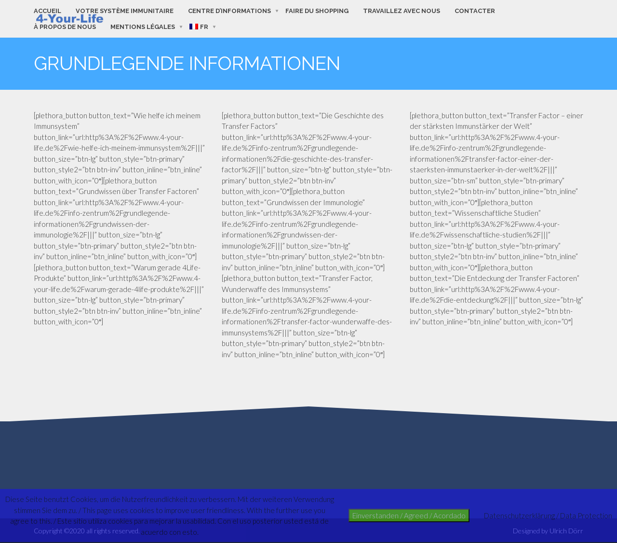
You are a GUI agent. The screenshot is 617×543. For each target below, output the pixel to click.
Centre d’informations (229, 10)
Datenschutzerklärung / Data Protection (548, 515)
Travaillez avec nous (401, 10)
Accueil (47, 10)
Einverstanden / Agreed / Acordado (409, 515)
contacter (475, 10)
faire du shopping (317, 10)
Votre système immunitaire (125, 10)
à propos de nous (65, 26)
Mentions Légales (142, 26)
